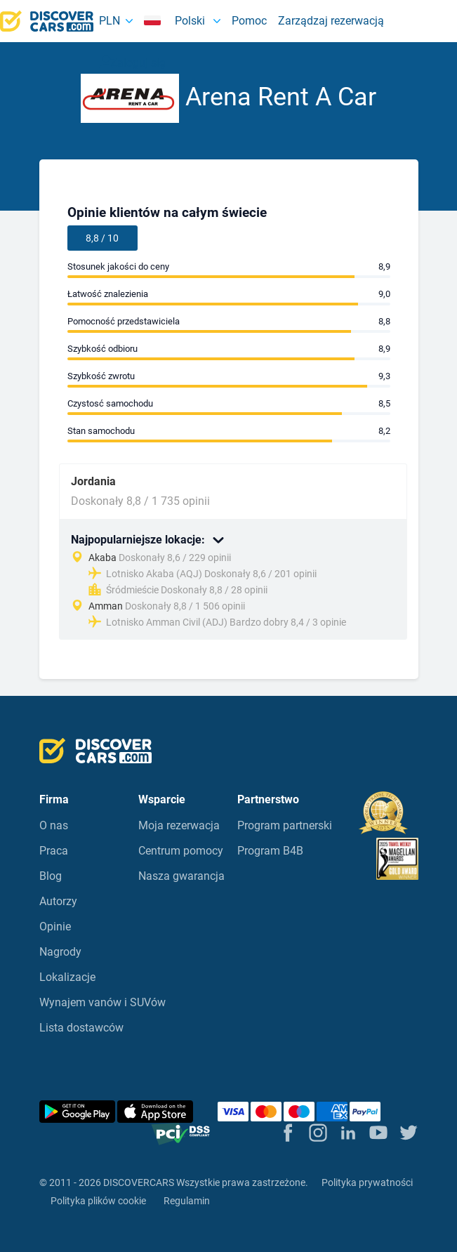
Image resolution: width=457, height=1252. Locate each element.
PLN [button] (109, 20)
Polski (176, 20)
